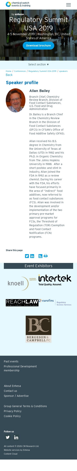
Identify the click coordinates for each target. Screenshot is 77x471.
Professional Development (40, 369)
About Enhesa (12, 385)
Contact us (10, 390)
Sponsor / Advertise (16, 395)
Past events (11, 361)
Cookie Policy (12, 416)
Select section (38, 65)
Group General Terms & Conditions (25, 406)
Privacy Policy (12, 411)
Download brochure (38, 45)
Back (9, 75)
